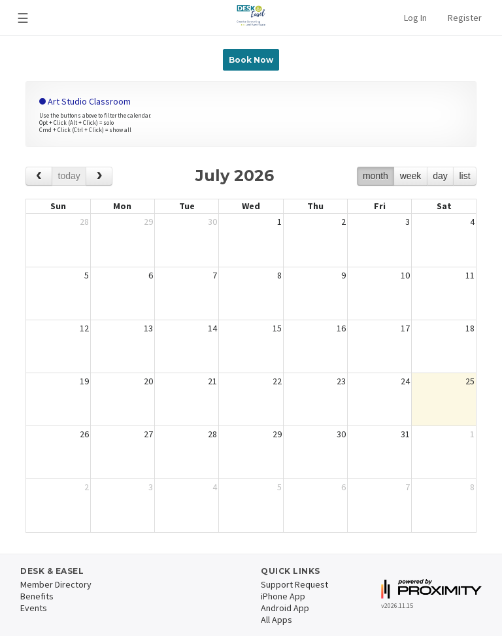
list (464, 176)
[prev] (38, 176)
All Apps (276, 620)
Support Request (294, 584)
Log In (415, 18)
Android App (285, 608)
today (69, 176)
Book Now (251, 60)
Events (33, 608)
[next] (99, 176)
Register (465, 18)
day (440, 176)
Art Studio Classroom (85, 101)
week (411, 176)
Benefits (37, 596)
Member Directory (56, 584)
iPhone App (283, 596)
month (375, 176)
